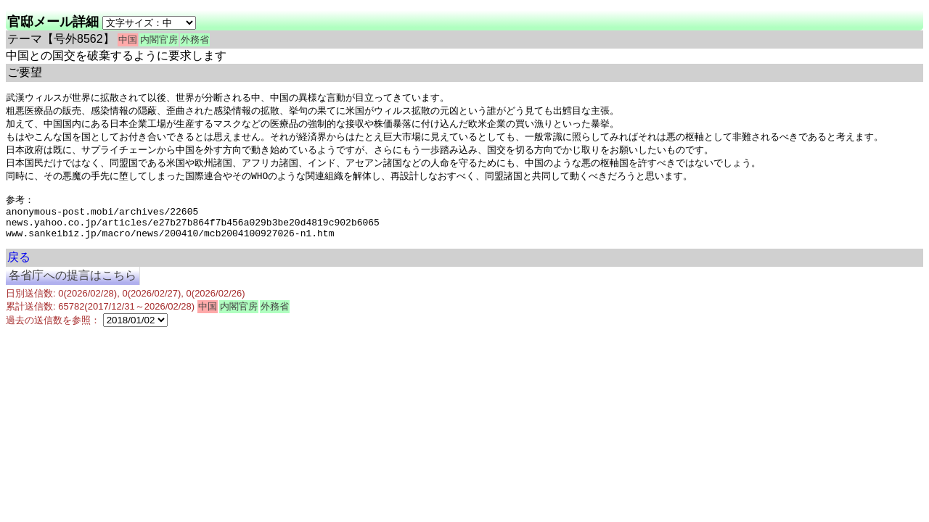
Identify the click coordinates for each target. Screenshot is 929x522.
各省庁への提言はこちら (72, 289)
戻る (18, 271)
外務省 (195, 39)
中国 (127, 39)
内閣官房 (159, 39)
